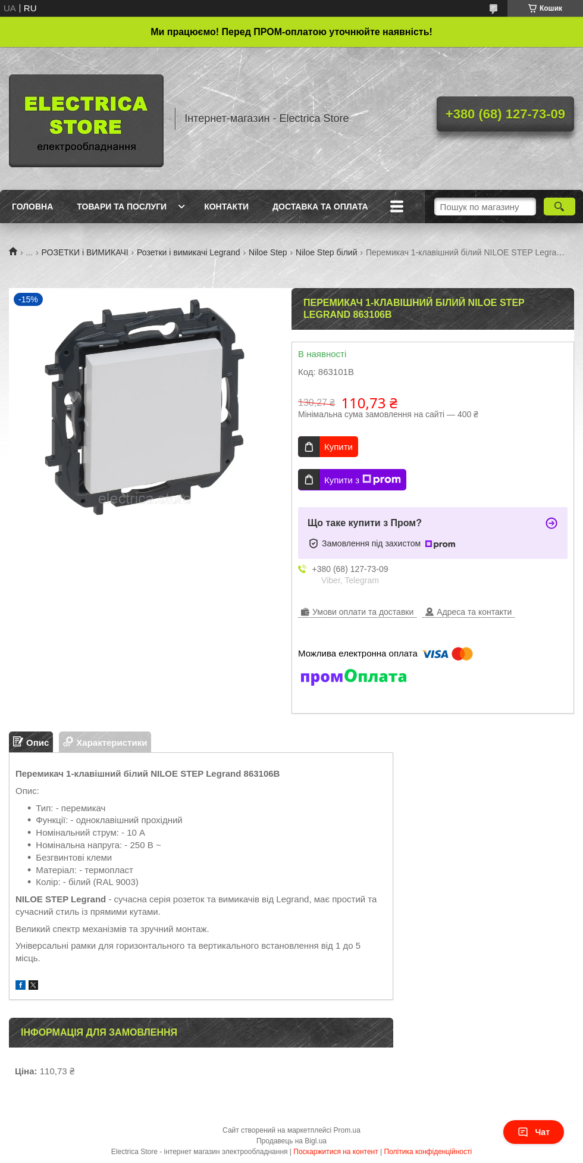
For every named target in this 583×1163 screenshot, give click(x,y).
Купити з (362, 479)
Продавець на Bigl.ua (291, 1141)
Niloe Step (268, 252)
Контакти (226, 206)
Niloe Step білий (326, 252)
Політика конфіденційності (428, 1152)
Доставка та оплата (320, 206)
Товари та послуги (122, 206)
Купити (338, 447)
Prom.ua (347, 1130)
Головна (32, 206)
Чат (534, 1132)
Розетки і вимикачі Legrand (188, 252)
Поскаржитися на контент (335, 1152)
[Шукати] (559, 206)
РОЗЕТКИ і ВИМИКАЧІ (85, 252)
